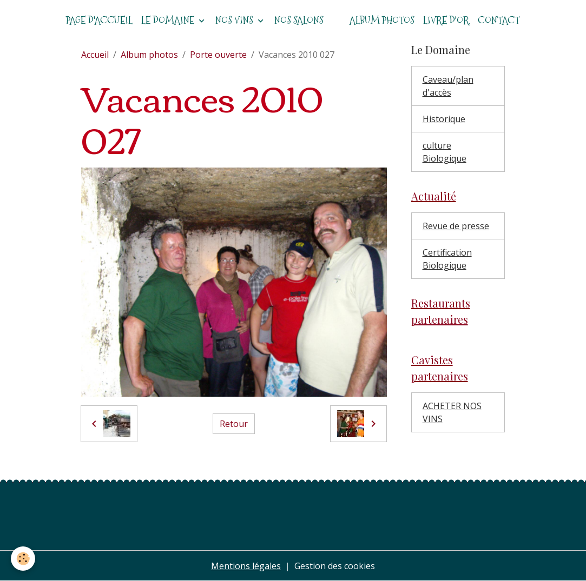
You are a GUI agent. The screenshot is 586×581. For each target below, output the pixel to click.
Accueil (95, 55)
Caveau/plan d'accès (448, 86)
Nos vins (235, 20)
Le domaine (168, 20)
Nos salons (299, 20)
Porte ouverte (218, 55)
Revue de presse (456, 226)
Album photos (382, 20)
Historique (444, 119)
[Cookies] (23, 558)
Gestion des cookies (334, 566)
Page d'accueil (99, 20)
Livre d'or (446, 20)
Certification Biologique (447, 258)
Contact (499, 20)
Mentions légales (246, 566)
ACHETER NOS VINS (452, 412)
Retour (234, 424)
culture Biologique (444, 151)
